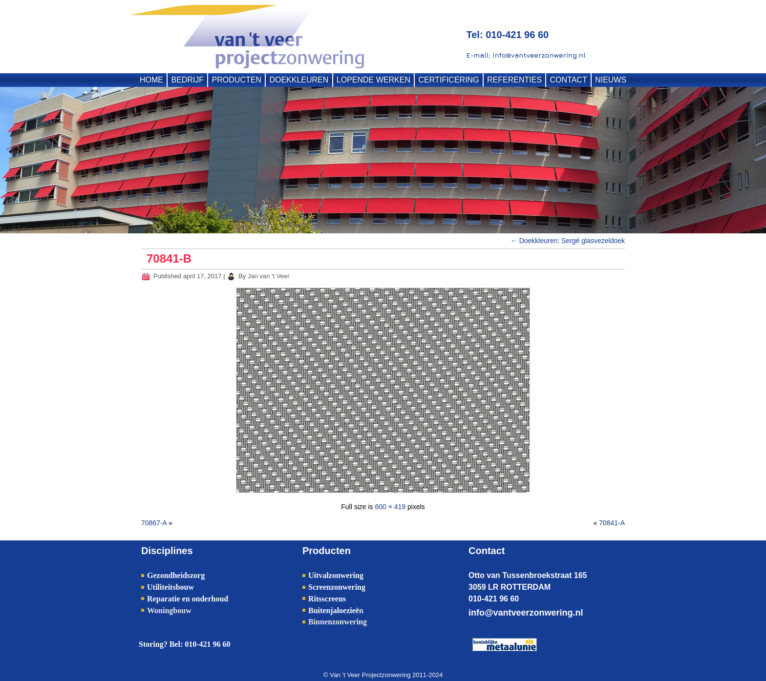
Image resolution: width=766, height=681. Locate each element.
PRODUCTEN (236, 80)
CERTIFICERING (448, 80)
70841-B (169, 258)
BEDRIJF (187, 80)
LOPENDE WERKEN (373, 80)
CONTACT (568, 80)
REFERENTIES (514, 80)
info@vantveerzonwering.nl (525, 613)
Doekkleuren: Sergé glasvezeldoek (568, 241)
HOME (151, 80)
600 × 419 (390, 507)
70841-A (612, 523)
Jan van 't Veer (269, 276)
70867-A (154, 523)
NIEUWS (610, 80)
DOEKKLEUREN (298, 80)
